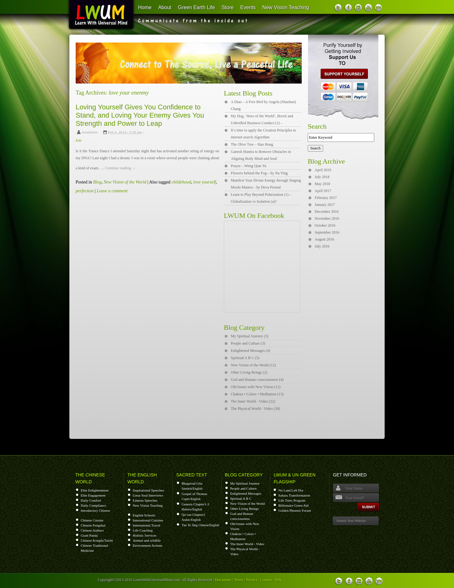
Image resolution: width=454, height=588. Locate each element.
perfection (85, 191)
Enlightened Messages (245, 493)
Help (278, 580)
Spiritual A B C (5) (245, 358)
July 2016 (322, 246)
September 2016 (327, 232)
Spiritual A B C (241, 498)
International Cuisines (148, 520)
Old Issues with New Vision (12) (255, 387)
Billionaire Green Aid (293, 505)
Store (228, 7)
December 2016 (327, 211)
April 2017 (323, 191)
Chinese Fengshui (93, 525)
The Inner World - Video (247, 544)
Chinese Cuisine (92, 520)
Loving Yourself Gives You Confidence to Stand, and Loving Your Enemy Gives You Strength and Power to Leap (140, 115)
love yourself (204, 182)
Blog (97, 182)
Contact (266, 580)
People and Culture (243, 488)
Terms (239, 580)
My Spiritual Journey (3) (249, 336)
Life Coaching (143, 530)
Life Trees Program (292, 500)
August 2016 (324, 239)
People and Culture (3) (248, 343)
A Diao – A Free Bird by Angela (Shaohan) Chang (263, 105)
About (165, 7)
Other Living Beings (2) (249, 372)
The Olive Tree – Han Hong (252, 144)
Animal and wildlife (147, 540)
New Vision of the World (125, 182)
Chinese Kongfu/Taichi (97, 540)
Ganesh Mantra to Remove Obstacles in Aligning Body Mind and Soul (261, 155)
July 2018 (322, 177)
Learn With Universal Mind (97, 15)
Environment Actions (147, 545)
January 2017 (325, 204)
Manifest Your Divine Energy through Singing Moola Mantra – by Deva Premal (266, 183)
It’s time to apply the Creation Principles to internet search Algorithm (263, 133)
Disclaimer (223, 580)
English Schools (144, 515)
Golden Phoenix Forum (294, 510)
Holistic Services (144, 535)
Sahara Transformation (294, 495)
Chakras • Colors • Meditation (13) (257, 394)
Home (145, 7)
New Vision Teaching (285, 7)
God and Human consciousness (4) (257, 379)
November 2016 (327, 218)
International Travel (146, 525)
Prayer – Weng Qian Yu (248, 166)
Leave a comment (112, 191)
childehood (181, 182)
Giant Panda (89, 535)
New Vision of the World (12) (253, 365)
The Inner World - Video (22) (253, 401)
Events (248, 7)
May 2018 (322, 184)
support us (342, 74)
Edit (78, 140)
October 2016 (325, 225)
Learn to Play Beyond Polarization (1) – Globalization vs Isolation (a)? (261, 198)
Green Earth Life (196, 7)
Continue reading (120, 168)
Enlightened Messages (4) (250, 350)
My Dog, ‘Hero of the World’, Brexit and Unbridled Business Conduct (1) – (262, 119)
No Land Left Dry (291, 490)
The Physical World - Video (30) (255, 408)
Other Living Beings (244, 508)
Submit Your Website (351, 520)
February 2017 (326, 197)
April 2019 (323, 170)
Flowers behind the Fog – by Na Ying (259, 173)
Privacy (252, 580)
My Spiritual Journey (245, 483)
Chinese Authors (92, 530)
